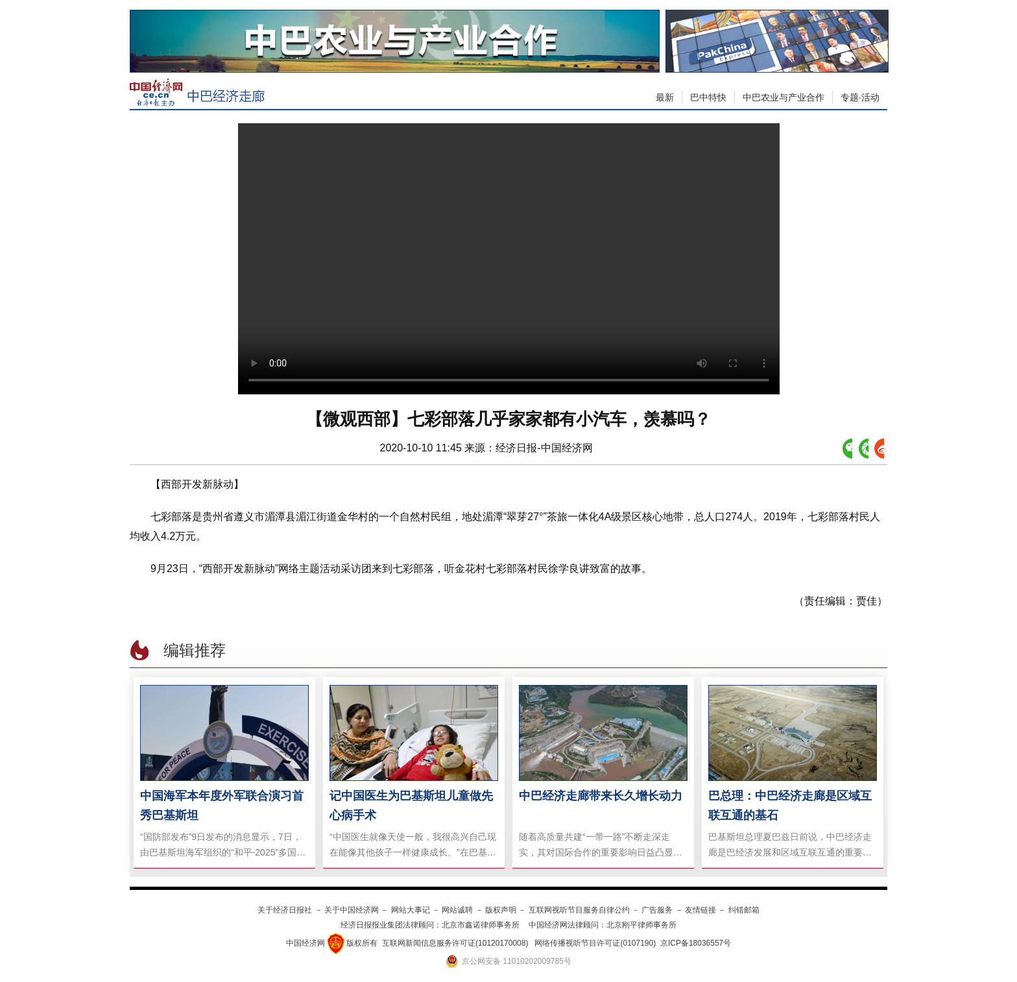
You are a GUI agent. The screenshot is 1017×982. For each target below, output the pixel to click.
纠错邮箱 (744, 910)
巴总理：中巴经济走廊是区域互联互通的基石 (790, 805)
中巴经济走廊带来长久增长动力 (600, 795)
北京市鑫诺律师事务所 (481, 924)
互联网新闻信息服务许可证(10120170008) (455, 943)
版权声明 (500, 910)
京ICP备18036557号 (695, 943)
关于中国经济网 (351, 910)
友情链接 (700, 910)
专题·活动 (860, 97)
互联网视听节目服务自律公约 (579, 910)
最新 (665, 97)
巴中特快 (708, 97)
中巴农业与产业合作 (783, 97)
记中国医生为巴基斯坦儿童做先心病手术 (411, 805)
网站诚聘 (457, 910)
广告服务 (657, 910)
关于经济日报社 (284, 910)
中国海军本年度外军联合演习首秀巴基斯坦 (222, 805)
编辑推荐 (194, 650)
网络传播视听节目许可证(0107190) (595, 943)
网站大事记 (410, 910)
